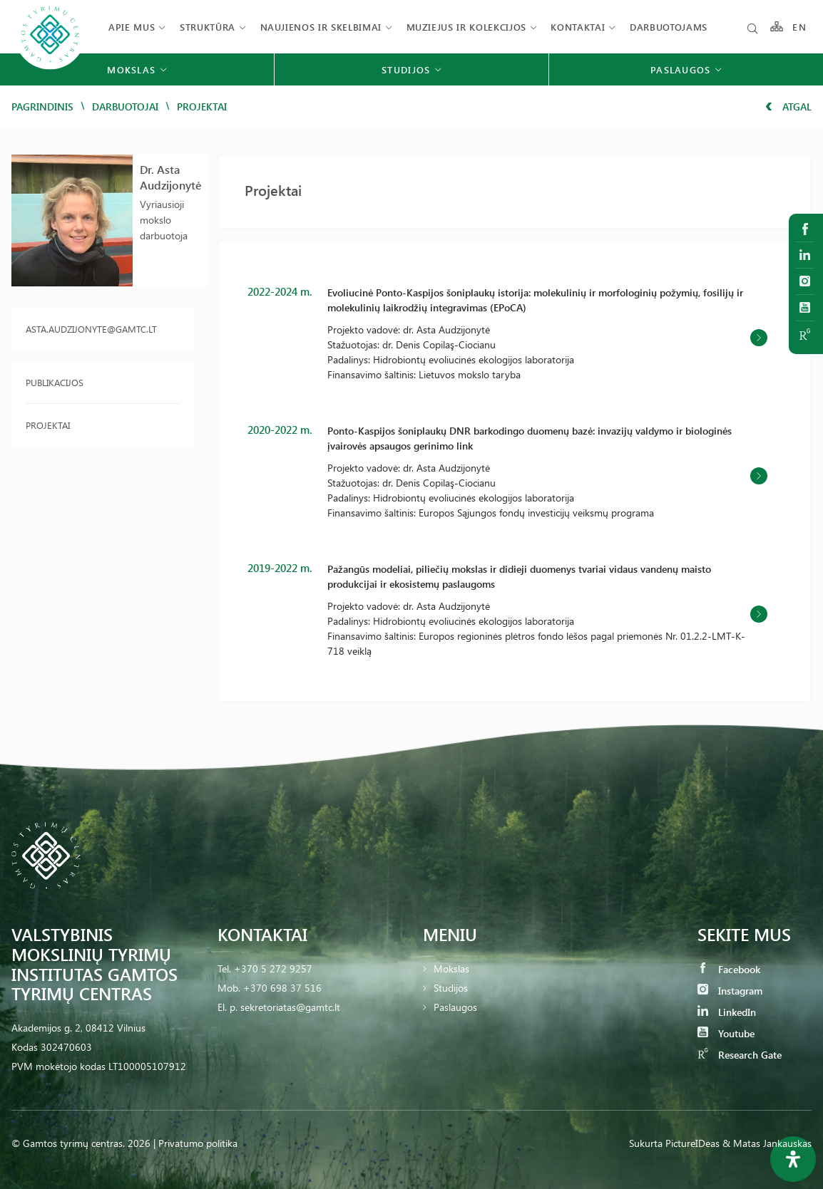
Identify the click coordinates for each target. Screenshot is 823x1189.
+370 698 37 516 (282, 988)
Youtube (726, 1033)
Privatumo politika (197, 1143)
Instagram (729, 990)
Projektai (48, 425)
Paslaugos (455, 1007)
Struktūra (207, 27)
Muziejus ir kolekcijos (466, 27)
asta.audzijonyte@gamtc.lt (91, 329)
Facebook (728, 969)
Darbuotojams (668, 27)
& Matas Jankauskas (767, 1143)
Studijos (451, 988)
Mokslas (451, 968)
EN (799, 27)
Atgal (788, 106)
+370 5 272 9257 (273, 968)
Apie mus (131, 27)
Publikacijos (54, 382)
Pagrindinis (42, 106)
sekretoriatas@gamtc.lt (290, 1007)
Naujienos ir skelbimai (321, 27)
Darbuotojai (125, 106)
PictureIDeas (692, 1143)
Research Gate (739, 1054)
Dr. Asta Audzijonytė (171, 177)
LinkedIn (726, 1012)
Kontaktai (578, 27)
